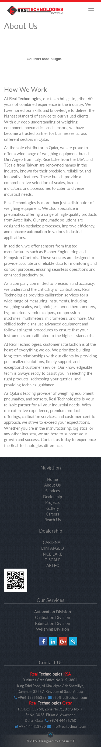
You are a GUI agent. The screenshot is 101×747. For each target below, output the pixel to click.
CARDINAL (52, 542)
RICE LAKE (52, 554)
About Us (52, 484)
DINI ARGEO (52, 548)
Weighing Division (52, 629)
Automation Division (52, 611)
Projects (52, 502)
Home (52, 479)
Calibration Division (52, 617)
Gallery (52, 508)
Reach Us (52, 519)
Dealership (52, 496)
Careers (52, 513)
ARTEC (52, 565)
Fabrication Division (52, 623)
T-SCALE (53, 559)
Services (52, 490)
